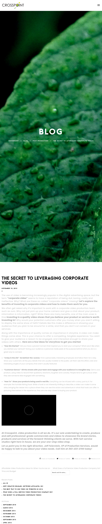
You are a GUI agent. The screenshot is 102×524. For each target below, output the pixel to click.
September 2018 (9, 505)
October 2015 (9, 516)
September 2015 (9, 519)
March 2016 (8, 508)
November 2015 (9, 514)
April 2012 (7, 522)
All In (5, 483)
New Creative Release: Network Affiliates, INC (23, 486)
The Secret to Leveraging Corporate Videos (22, 495)
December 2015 (9, 511)
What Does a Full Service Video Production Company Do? (76, 468)
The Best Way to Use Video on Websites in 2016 (23, 489)
